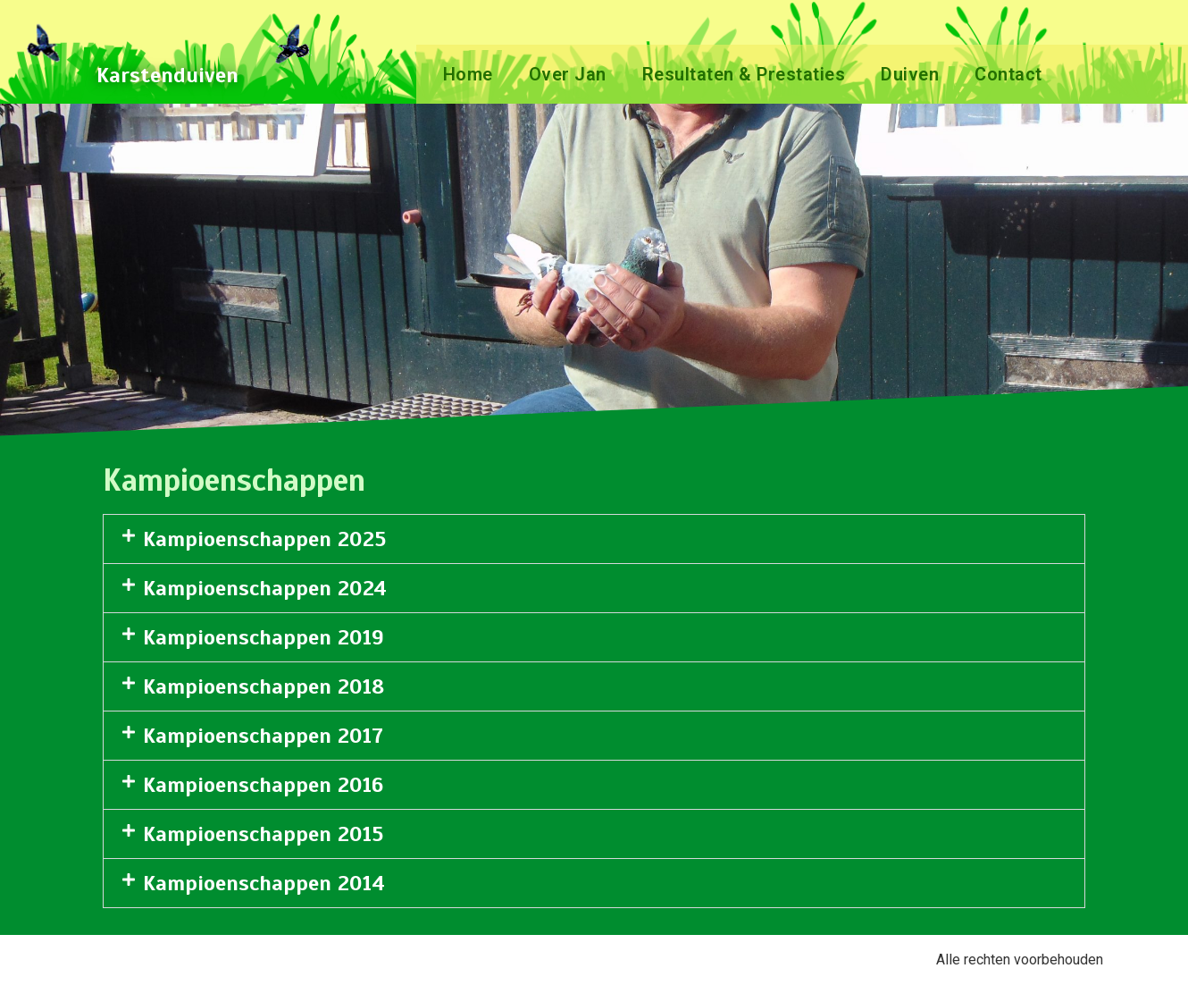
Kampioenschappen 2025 (264, 539)
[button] (594, 539)
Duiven (910, 74)
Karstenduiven (167, 75)
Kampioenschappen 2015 (263, 834)
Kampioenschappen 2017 (263, 735)
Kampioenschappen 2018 (263, 686)
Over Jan (568, 74)
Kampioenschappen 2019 (263, 637)
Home (468, 74)
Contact (1008, 74)
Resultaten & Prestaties (744, 74)
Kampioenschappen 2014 (264, 883)
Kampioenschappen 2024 (265, 588)
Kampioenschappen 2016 (263, 784)
